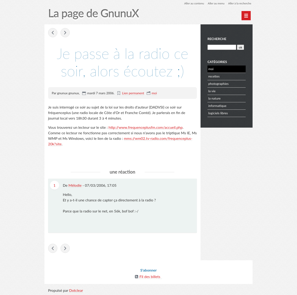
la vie (212, 91)
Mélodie (75, 185)
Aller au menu (216, 3)
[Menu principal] (246, 15)
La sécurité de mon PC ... (52, 32)
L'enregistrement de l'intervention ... (65, 32)
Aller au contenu (194, 3)
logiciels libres (218, 113)
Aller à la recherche (239, 3)
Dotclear (76, 290)
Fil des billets (150, 276)
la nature (214, 98)
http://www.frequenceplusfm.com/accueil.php (146, 127)
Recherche (216, 39)
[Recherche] (221, 47)
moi (154, 93)
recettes (214, 76)
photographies (218, 84)
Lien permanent (133, 93)
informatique (217, 106)
